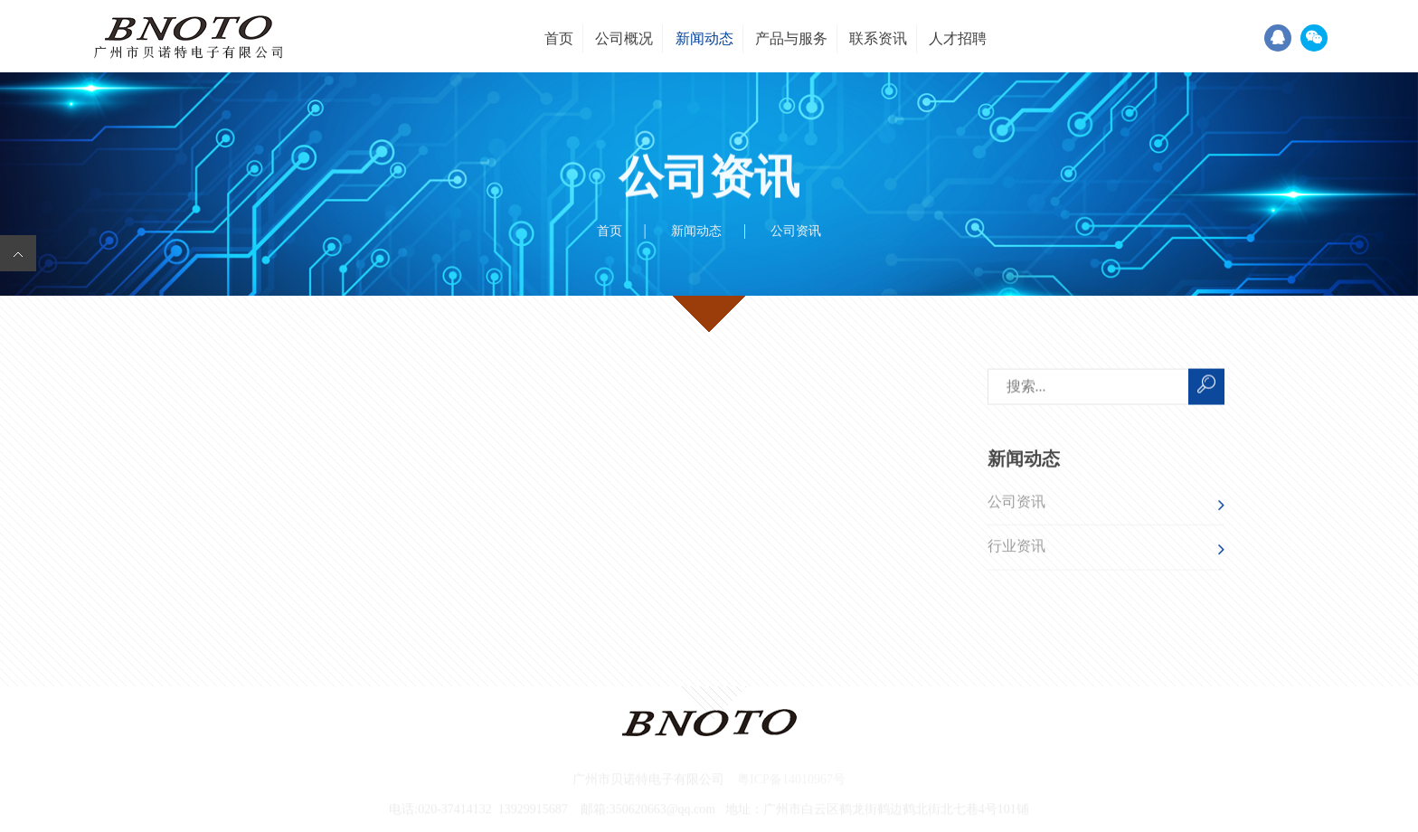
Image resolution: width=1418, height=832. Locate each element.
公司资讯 (1016, 503)
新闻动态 (704, 38)
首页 (558, 38)
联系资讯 (878, 38)
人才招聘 (958, 38)
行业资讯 (1016, 547)
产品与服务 (791, 38)
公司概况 (624, 38)
